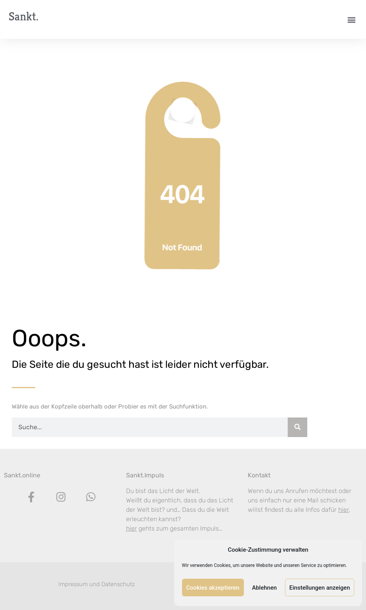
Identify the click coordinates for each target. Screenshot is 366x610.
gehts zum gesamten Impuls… (174, 528)
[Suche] (297, 427)
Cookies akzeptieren (213, 587)
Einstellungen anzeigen (319, 587)
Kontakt (259, 475)
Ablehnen (264, 587)
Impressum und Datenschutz (96, 584)
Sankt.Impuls (145, 475)
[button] (351, 19)
